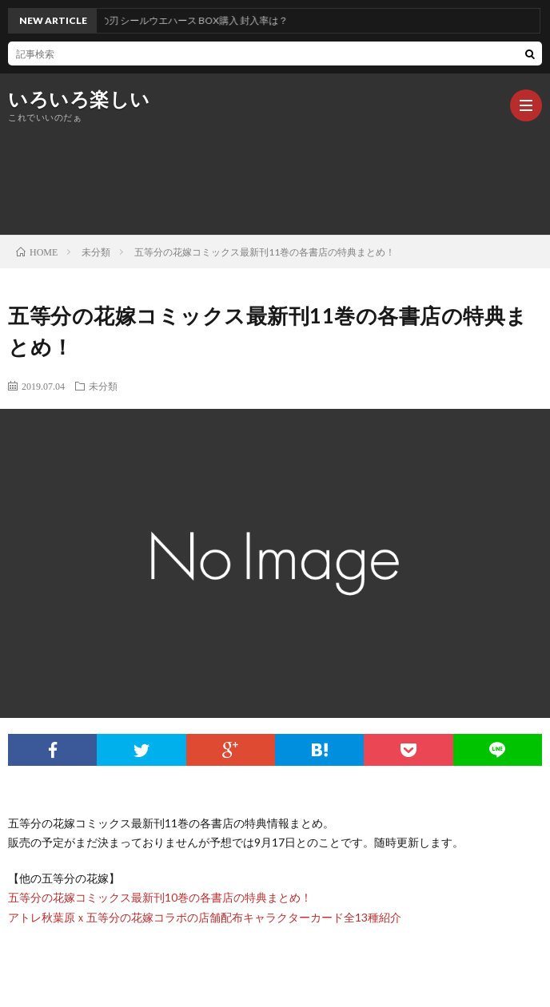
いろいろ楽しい (79, 99)
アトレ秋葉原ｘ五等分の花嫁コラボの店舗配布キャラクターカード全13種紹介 (204, 917)
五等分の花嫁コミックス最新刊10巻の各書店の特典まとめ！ (160, 897)
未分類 (103, 386)
